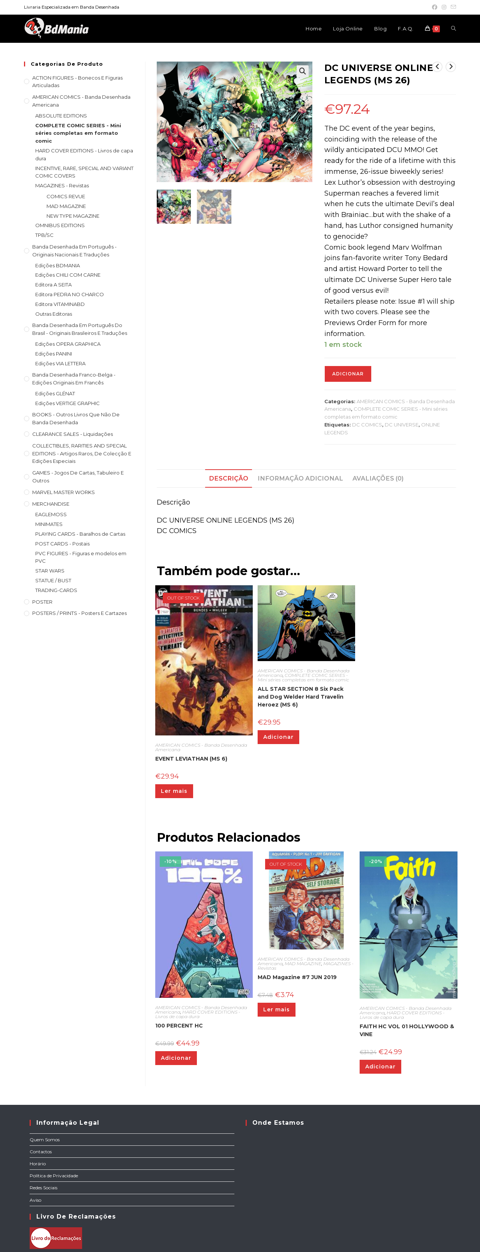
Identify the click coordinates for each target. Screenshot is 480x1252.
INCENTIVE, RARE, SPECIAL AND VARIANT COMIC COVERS (84, 172)
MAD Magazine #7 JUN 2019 (297, 977)
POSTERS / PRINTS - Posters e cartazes (79, 613)
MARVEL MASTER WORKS (63, 492)
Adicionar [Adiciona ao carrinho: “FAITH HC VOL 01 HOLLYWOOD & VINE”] (380, 1066)
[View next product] (451, 67)
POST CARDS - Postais (62, 544)
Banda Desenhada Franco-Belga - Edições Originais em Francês (74, 379)
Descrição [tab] (228, 478)
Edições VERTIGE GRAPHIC (67, 403)
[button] (303, 71)
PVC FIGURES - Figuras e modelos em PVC (80, 557)
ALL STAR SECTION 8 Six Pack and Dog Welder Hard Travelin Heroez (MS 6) (301, 697)
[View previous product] (437, 67)
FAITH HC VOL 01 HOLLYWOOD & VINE (407, 1030)
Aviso (35, 1200)
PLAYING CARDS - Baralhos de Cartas (80, 534)
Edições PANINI (53, 354)
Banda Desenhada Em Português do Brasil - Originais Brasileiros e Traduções (79, 329)
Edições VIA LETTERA (60, 363)
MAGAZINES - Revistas (62, 185)
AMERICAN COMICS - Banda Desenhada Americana (201, 747)
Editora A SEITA (53, 285)
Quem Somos (45, 1139)
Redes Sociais (43, 1187)
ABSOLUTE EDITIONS (61, 116)
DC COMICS (367, 425)
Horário (38, 1163)
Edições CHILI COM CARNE (67, 275)
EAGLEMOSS (51, 514)
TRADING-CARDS (56, 590)
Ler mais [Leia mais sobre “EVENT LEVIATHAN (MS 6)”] (174, 791)
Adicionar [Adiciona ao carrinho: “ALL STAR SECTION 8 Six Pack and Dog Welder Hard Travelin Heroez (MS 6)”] (278, 737)
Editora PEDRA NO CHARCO (69, 294)
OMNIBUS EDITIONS (60, 225)
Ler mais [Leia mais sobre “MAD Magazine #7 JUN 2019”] (276, 1009)
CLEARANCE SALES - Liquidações (72, 434)
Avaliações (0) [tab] (378, 478)
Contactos (41, 1151)
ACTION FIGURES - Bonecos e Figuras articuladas (77, 82)
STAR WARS (49, 571)
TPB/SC (44, 235)
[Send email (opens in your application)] (452, 7)
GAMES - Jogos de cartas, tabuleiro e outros (78, 477)
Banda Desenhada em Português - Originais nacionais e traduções (74, 251)
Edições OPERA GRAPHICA (67, 344)
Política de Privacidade (54, 1175)
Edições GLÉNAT (55, 393)
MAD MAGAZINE (303, 963)
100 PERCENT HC (179, 1025)
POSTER (42, 602)
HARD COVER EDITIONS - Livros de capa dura (197, 1014)
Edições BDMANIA (57, 265)
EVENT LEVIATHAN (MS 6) (191, 758)
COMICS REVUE (65, 196)
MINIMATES (49, 524)
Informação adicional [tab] (300, 478)
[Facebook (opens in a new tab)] (435, 7)
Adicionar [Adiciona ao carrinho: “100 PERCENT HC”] (176, 1058)
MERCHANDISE (50, 504)
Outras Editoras (53, 314)
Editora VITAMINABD (60, 304)
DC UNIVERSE (401, 425)
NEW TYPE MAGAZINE (72, 216)
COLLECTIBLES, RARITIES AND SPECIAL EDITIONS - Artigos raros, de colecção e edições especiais (81, 453)
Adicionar (348, 374)
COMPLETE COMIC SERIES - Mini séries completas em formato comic (303, 677)
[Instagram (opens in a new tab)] (444, 7)
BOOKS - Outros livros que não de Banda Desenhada (76, 418)
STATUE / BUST (53, 580)
